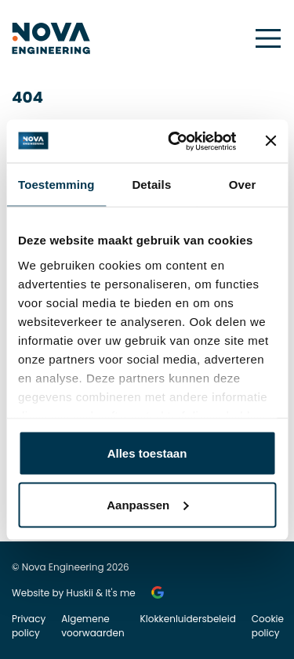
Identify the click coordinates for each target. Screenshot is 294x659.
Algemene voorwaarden (92, 625)
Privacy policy (28, 625)
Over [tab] (242, 184)
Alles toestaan (147, 453)
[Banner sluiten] (270, 141)
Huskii (80, 592)
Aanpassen (147, 504)
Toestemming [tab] (56, 184)
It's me (120, 592)
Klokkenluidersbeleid (188, 618)
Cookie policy (268, 625)
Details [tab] (151, 184)
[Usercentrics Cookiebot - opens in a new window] (175, 141)
